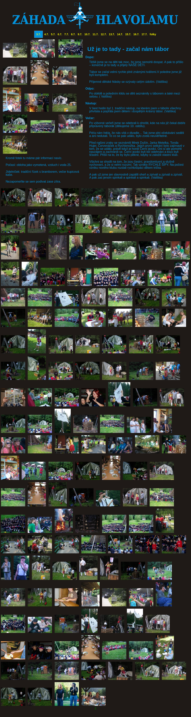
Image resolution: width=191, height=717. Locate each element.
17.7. (144, 34)
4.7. (46, 34)
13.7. (112, 34)
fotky (153, 34)
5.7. (53, 34)
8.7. (73, 34)
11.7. (95, 34)
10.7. (87, 34)
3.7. (38, 34)
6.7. (60, 34)
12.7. (104, 34)
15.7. (128, 34)
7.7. (66, 34)
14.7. (120, 34)
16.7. (136, 34)
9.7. (80, 34)
